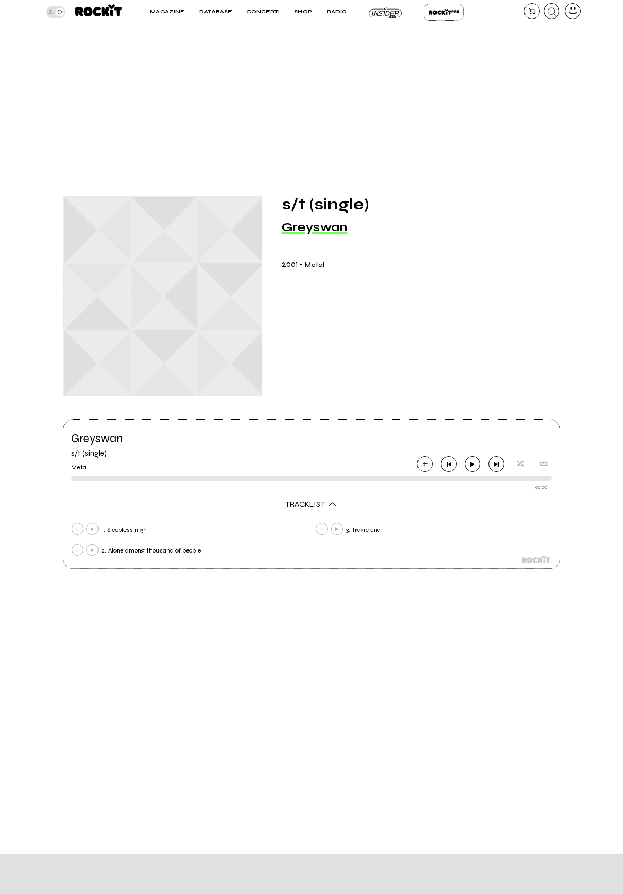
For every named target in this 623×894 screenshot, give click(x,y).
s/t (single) (89, 453)
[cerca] (551, 11)
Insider (385, 12)
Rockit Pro (444, 12)
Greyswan (315, 227)
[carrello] (532, 11)
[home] (98, 12)
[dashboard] (573, 11)
